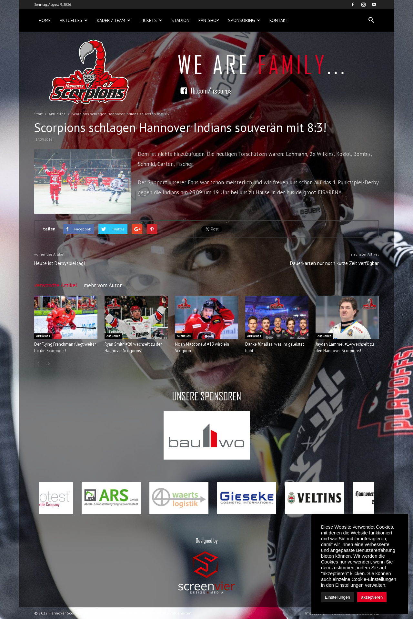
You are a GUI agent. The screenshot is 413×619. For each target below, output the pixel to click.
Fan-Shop (208, 20)
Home (45, 20)
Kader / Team (113, 20)
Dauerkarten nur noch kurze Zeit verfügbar (334, 263)
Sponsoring (244, 20)
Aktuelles (73, 20)
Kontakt (278, 20)
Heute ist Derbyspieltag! (59, 263)
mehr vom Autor (103, 285)
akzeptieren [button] (372, 597)
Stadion (180, 20)
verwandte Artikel (55, 285)
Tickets (151, 20)
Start (38, 113)
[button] (371, 20)
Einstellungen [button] (337, 597)
